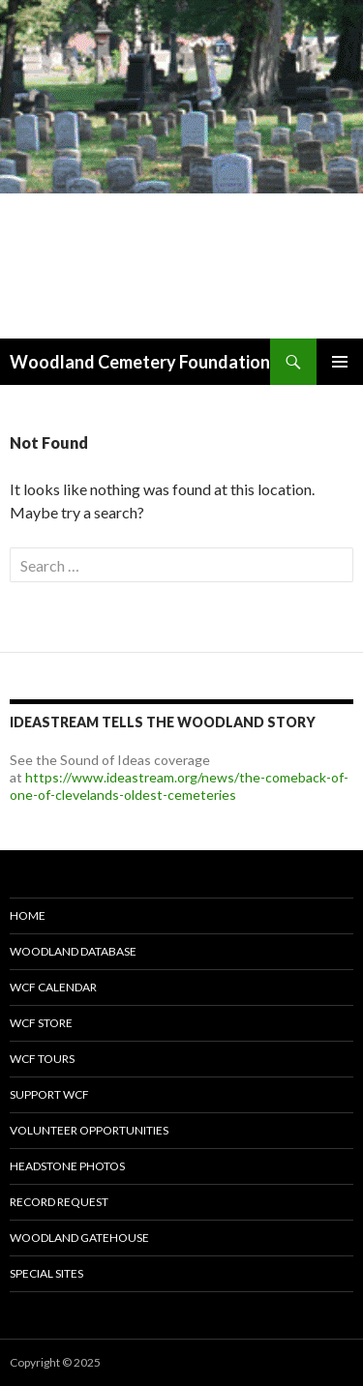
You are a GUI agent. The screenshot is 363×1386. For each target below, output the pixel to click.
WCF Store (41, 1023)
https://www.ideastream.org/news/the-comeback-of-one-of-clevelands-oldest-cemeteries (179, 786)
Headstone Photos (67, 1166)
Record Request (59, 1201)
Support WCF (49, 1094)
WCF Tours (42, 1058)
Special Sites (46, 1273)
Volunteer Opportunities (89, 1130)
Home (27, 915)
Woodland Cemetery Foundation (140, 361)
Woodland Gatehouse (79, 1237)
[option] (181, 169)
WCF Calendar (53, 987)
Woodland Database (73, 951)
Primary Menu (340, 362)
